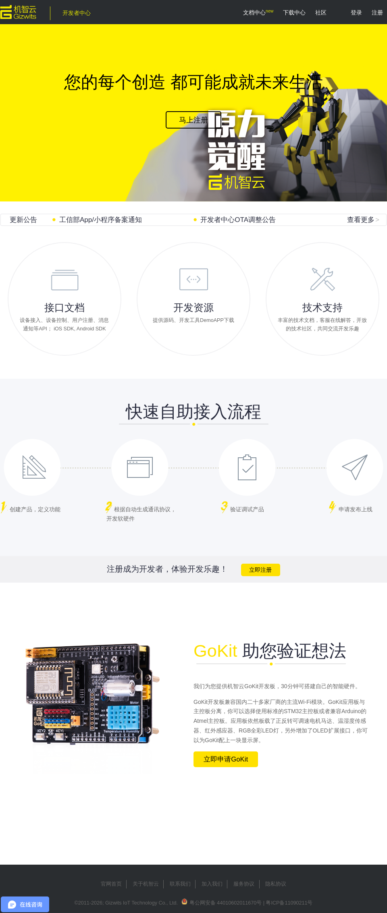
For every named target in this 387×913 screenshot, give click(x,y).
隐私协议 (275, 884)
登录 (356, 12)
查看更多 (363, 220)
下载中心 (294, 12)
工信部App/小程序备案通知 (100, 220)
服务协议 (243, 884)
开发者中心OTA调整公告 (238, 220)
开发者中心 (76, 13)
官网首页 (111, 884)
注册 (377, 12)
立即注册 (260, 570)
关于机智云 (146, 884)
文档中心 (254, 12)
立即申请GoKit (226, 759)
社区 (321, 12)
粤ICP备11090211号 (289, 903)
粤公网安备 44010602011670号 (225, 903)
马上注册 (193, 120)
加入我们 (212, 884)
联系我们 (180, 884)
